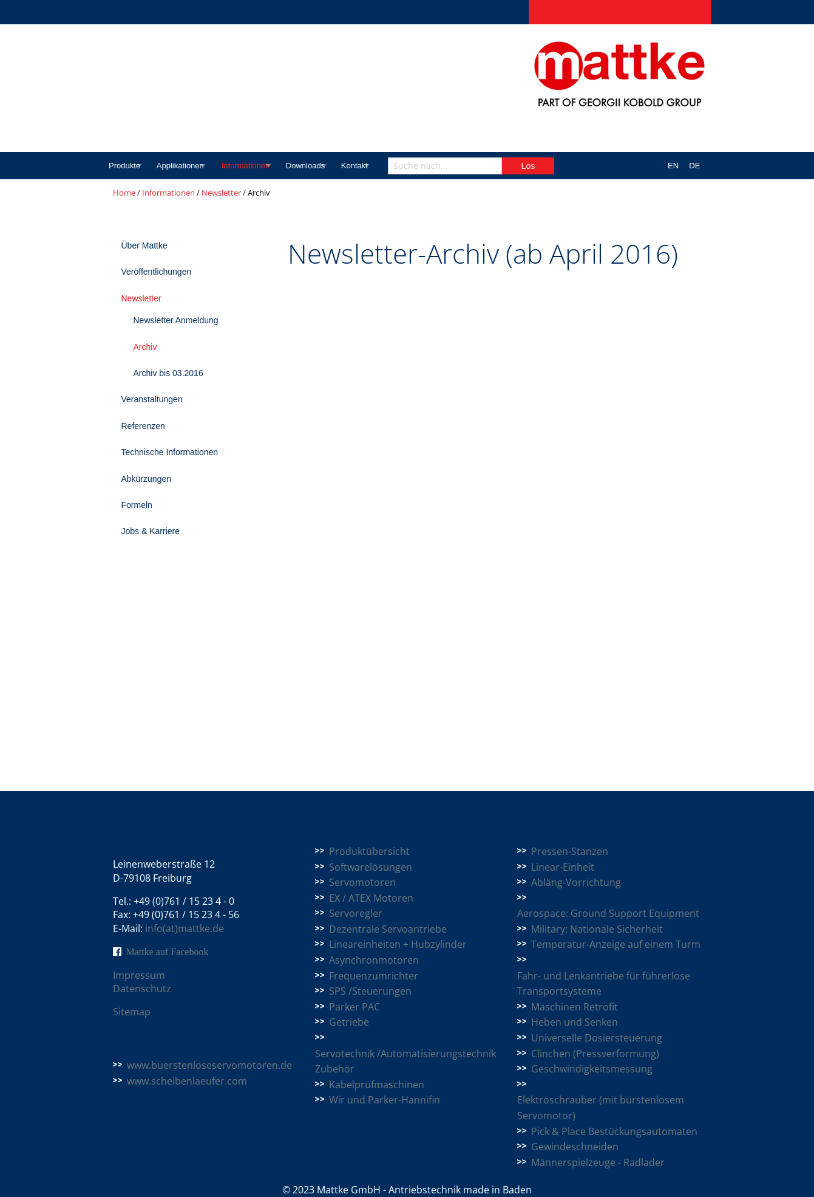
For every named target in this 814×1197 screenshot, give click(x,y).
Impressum (139, 975)
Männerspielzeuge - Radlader (598, 1162)
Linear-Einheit (562, 867)
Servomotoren (362, 882)
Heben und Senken (574, 1022)
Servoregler (355, 913)
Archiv (145, 347)
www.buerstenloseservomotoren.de (209, 1065)
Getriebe (349, 1022)
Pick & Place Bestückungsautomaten (614, 1131)
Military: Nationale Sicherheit (597, 929)
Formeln (136, 505)
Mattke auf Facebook (167, 951)
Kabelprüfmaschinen (376, 1084)
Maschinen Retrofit (574, 1007)
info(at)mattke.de (184, 928)
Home (124, 192)
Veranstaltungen (152, 399)
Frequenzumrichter (373, 976)
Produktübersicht (369, 851)
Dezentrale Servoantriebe (388, 929)
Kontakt (398, 165)
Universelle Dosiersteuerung (596, 1037)
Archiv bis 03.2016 (168, 373)
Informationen (269, 165)
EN (673, 165)
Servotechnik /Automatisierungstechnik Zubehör (405, 1061)
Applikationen (190, 165)
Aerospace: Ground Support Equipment (608, 913)
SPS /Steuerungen (370, 991)
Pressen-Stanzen (569, 851)
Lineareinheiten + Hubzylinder (398, 944)
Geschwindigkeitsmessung (592, 1068)
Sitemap (132, 1011)
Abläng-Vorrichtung (576, 882)
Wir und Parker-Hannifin (384, 1099)
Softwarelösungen (370, 867)
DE (694, 165)
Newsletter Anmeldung (176, 320)
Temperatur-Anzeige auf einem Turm (615, 944)
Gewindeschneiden (575, 1146)
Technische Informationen (170, 452)
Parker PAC (354, 1007)
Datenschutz (142, 988)
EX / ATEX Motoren (371, 898)
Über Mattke (144, 245)
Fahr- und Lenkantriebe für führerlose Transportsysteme (603, 983)
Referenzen (143, 426)
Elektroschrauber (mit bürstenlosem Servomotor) (600, 1107)
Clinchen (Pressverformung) (595, 1053)
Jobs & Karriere (150, 531)
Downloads (338, 165)
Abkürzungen (146, 479)
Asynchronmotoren (374, 960)
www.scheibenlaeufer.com (187, 1081)
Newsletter (221, 192)
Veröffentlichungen (156, 271)
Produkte (124, 165)
